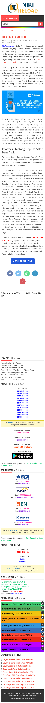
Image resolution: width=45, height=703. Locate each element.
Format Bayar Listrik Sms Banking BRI (17, 644)
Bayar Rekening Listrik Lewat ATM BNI (17, 635)
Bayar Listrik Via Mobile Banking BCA (16, 640)
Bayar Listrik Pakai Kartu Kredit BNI (16, 630)
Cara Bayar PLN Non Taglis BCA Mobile (18, 684)
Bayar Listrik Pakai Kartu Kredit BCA (16, 609)
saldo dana (34, 41)
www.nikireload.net (8, 42)
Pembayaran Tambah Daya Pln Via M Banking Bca (21, 604)
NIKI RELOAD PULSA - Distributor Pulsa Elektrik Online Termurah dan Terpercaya (25, 694)
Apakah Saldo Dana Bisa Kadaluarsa (16, 649)
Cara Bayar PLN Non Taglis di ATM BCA (18, 687)
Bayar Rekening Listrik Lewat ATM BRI (17, 613)
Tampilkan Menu (10, 18)
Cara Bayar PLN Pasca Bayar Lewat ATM (18, 625)
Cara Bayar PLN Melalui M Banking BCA (18, 681)
